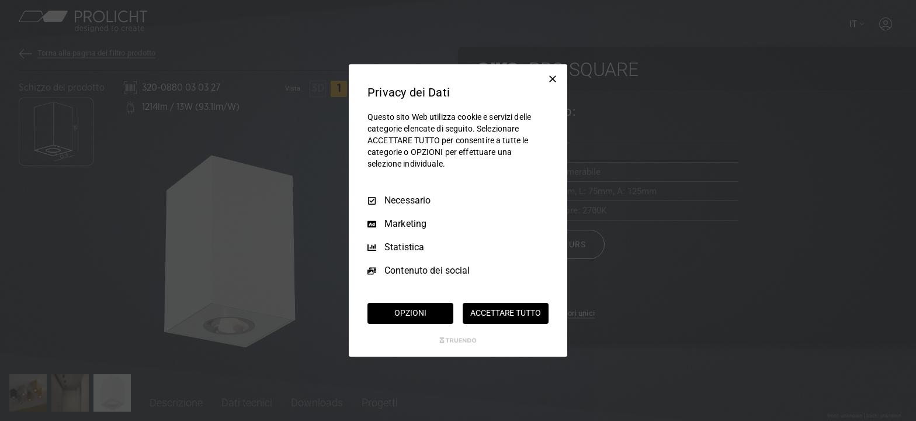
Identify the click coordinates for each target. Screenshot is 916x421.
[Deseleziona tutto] (552, 79)
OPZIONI (410, 313)
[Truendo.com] (458, 340)
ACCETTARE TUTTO (505, 313)
